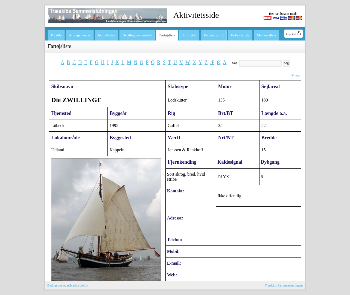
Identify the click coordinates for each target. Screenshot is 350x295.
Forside (56, 35)
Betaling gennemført (137, 35)
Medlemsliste (266, 35)
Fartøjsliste (167, 35)
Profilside (189, 35)
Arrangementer (80, 35)
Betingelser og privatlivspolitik (67, 285)
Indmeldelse (106, 35)
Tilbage (295, 75)
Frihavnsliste (240, 35)
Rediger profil (214, 35)
